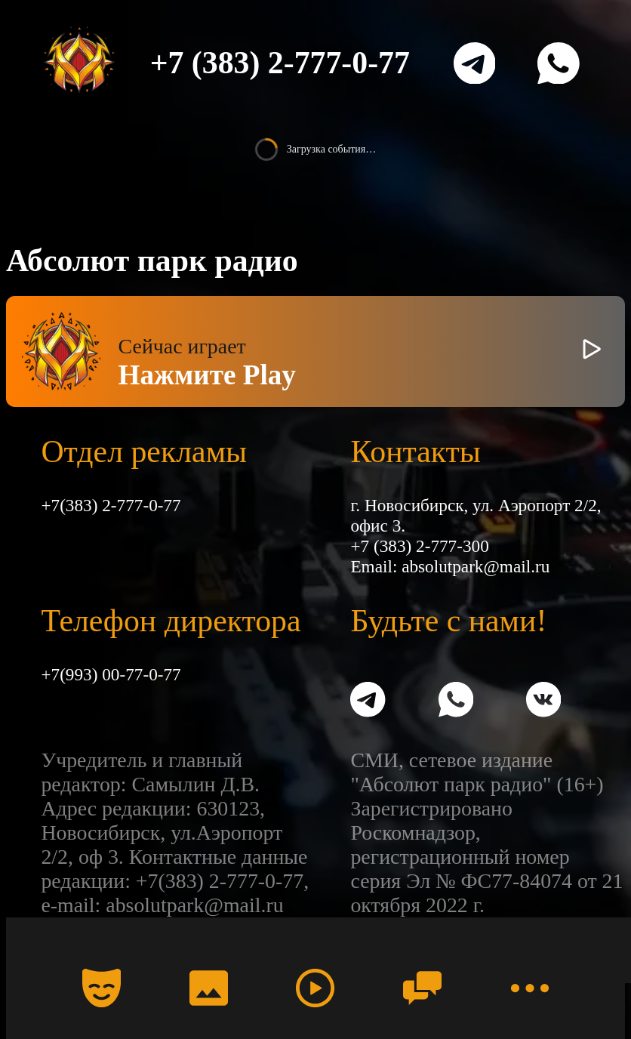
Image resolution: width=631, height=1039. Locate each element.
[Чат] (423, 988)
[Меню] (530, 988)
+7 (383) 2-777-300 (419, 546)
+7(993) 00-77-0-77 (110, 674)
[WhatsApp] (558, 63)
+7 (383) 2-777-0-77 (280, 62)
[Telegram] (474, 63)
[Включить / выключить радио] (591, 351)
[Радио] (315, 988)
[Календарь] (102, 988)
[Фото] (208, 988)
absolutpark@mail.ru (475, 566)
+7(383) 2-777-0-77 (110, 505)
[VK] (543, 701)
